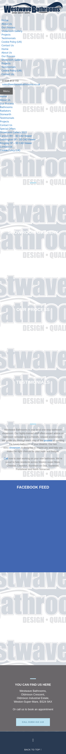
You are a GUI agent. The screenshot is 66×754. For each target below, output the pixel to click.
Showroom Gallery (12, 31)
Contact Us (8, 45)
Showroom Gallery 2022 (13, 132)
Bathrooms (6, 107)
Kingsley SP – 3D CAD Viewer (16, 143)
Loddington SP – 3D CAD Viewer (18, 139)
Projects (6, 34)
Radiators (5, 110)
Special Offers (8, 128)
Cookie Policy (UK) (12, 41)
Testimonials (9, 38)
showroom (14, 447)
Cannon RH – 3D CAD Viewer (16, 136)
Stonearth (5, 114)
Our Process (8, 27)
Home (5, 20)
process (48, 440)
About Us (7, 23)
